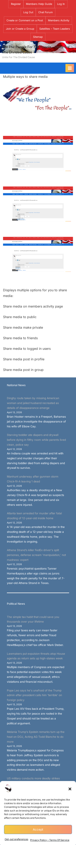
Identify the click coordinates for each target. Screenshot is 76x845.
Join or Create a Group (20, 28)
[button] (70, 796)
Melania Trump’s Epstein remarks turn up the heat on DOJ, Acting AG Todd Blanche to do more (35, 736)
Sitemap (38, 36)
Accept (38, 837)
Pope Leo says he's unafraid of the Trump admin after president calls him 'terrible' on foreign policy (34, 695)
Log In (61, 3)
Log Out (28, 12)
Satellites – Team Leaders (54, 28)
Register (16, 3)
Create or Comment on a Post (24, 20)
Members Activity (58, 20)
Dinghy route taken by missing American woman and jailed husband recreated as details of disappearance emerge (33, 403)
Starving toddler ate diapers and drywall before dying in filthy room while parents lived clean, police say (36, 439)
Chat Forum (45, 12)
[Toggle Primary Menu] (69, 68)
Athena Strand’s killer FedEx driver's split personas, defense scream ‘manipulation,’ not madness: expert (36, 554)
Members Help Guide (39, 3)
